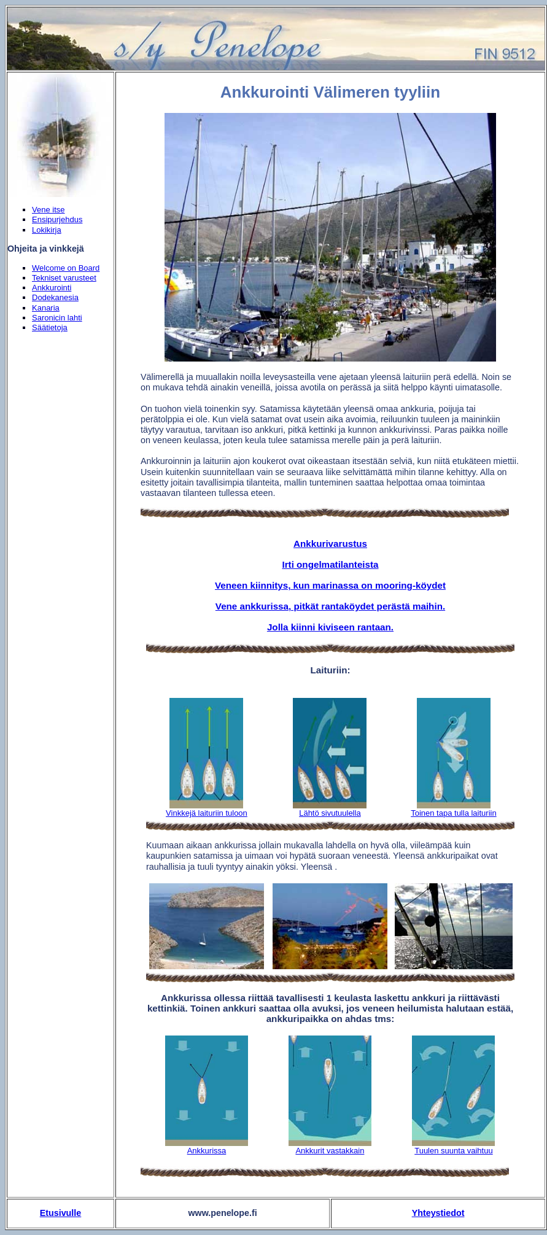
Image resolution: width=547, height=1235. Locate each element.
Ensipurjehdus (57, 219)
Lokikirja (46, 229)
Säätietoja (50, 327)
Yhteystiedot (438, 1213)
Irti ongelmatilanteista (330, 564)
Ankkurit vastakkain (329, 1150)
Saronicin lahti (57, 317)
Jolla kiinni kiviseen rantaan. (330, 627)
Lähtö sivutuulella (329, 813)
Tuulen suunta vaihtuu (453, 1150)
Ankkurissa (207, 1150)
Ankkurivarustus (330, 543)
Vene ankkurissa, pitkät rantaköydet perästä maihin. (330, 606)
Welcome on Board (65, 268)
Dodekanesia (55, 297)
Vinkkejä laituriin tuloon (206, 813)
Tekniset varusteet (64, 277)
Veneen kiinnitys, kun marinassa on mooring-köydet (330, 585)
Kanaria (46, 307)
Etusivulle (61, 1213)
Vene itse (48, 209)
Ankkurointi (51, 287)
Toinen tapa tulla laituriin (453, 813)
